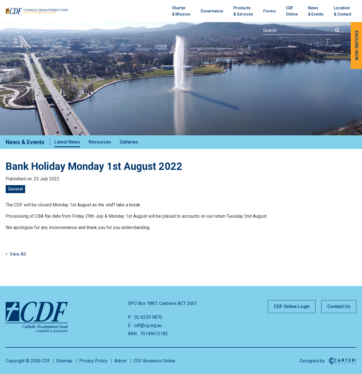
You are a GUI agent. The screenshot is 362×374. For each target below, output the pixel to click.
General (15, 189)
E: (129, 325)
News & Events (316, 11)
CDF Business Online (154, 361)
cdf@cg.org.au (147, 325)
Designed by (312, 361)
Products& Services (243, 11)
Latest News (67, 142)
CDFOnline (292, 11)
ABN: (132, 333)
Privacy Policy (93, 361)
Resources (100, 142)
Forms (269, 11)
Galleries (129, 142)
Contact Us (338, 306)
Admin (120, 361)
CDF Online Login (292, 306)
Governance (212, 11)
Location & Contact (342, 11)
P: (130, 317)
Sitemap (64, 361)
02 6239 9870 (147, 317)
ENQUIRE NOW (356, 45)
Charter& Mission (181, 11)
